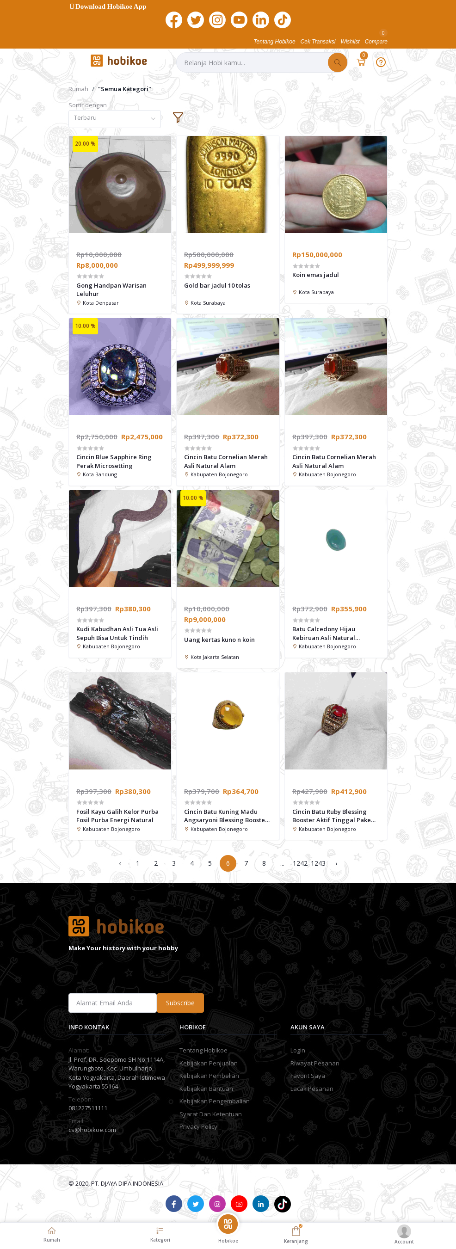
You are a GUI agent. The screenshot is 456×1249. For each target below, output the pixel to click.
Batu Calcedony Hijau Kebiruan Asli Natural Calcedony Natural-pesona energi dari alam (331, 633)
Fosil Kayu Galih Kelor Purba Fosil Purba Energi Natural (117, 815)
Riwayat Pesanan (314, 1063)
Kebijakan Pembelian (209, 1075)
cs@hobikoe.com (92, 1130)
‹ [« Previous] (120, 863)
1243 (318, 863)
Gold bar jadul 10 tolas (217, 285)
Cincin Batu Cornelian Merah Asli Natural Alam (226, 461)
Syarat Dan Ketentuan (210, 1114)
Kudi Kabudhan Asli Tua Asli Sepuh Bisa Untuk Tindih (117, 633)
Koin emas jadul (315, 275)
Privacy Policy (198, 1126)
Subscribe (180, 1002)
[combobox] (114, 119)
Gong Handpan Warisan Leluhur (111, 289)
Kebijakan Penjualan (208, 1063)
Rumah (78, 89)
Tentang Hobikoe (203, 1050)
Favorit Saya (307, 1075)
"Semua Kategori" (124, 89)
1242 (300, 863)
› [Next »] (336, 863)
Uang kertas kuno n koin (219, 639)
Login (297, 1050)
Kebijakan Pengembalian (214, 1101)
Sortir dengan (87, 105)
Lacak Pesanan (311, 1088)
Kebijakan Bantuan (206, 1088)
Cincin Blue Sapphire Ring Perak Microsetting (114, 461)
